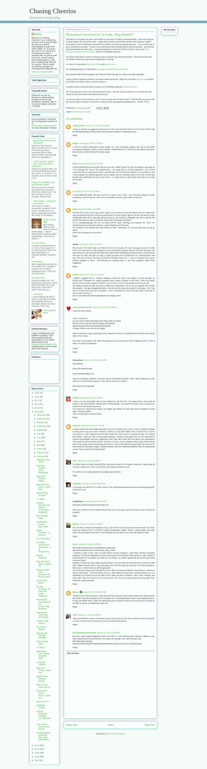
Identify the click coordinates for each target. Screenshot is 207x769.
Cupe (75, 209)
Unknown (77, 426)
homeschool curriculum (81, 112)
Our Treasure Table (42, 517)
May (39, 441)
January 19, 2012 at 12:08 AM (91, 143)
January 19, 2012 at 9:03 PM (108, 633)
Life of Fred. (111, 64)
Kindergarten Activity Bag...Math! (42, 524)
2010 (37, 749)
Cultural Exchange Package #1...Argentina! (43, 716)
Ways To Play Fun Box (42, 494)
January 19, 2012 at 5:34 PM (95, 501)
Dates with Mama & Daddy (41, 478)
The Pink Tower (43, 539)
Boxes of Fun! (42, 701)
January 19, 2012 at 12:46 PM (104, 307)
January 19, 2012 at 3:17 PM (93, 426)
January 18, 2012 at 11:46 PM (97, 126)
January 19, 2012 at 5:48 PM (91, 524)
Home (111, 725)
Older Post (150, 725)
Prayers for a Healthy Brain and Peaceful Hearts (43, 183)
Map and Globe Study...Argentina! (43, 563)
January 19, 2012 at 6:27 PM (94, 592)
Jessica (76, 275)
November (41, 419)
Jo (74, 191)
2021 (37, 397)
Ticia (75, 461)
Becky (75, 164)
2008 (37, 757)
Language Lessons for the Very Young (112, 69)
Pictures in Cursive (129, 87)
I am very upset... (39, 243)
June (39, 437)
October (40, 422)
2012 (37, 412)
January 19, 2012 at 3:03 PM (91, 398)
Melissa (76, 524)
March (40, 449)
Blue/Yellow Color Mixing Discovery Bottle (42, 654)
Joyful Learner (79, 126)
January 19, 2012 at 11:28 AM (91, 275)
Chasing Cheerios (52, 11)
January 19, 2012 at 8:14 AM (90, 244)
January (40, 456)
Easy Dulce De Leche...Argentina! (43, 487)
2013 (37, 408)
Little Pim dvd (141, 79)
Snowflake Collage (40, 706)
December (41, 415)
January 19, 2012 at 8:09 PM (89, 615)
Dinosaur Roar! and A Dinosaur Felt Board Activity (43, 573)
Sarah (75, 544)
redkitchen (77, 484)
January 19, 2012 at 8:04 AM (89, 209)
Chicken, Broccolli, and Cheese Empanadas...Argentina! (43, 507)
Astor (75, 615)
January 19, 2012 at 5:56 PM (89, 544)
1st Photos (37, 294)
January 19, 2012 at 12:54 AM (87, 191)
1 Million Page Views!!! (42, 622)
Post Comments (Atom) (116, 734)
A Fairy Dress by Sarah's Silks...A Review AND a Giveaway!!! (43, 163)
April (39, 445)
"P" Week (40, 647)
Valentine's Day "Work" (43, 460)
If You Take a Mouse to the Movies (43, 726)
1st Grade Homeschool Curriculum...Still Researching (43, 547)
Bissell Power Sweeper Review (42, 678)
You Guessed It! (38, 278)
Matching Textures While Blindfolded (42, 469)
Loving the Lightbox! (41, 663)
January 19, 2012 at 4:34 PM (93, 484)
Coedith (76, 398)
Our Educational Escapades (84, 633)
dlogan (75, 143)
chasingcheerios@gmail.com (44, 126)
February (41, 452)
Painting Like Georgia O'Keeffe (41, 635)
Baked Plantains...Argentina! (43, 532)
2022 (37, 393)
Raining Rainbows (41, 556)
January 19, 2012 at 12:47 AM (90, 164)
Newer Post (71, 725)
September (42, 426)
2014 (37, 404)
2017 (37, 400)
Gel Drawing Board (41, 581)
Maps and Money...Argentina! (43, 670)
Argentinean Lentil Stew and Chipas (42, 614)
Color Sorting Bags (42, 642)
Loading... (33, 22)
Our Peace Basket (41, 628)
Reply (75, 135)
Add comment (73, 653)
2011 (37, 745)
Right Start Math (93, 64)
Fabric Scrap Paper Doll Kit (43, 686)
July (39, 434)
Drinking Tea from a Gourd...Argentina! (43, 694)
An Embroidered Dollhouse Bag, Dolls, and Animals (43, 736)
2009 (37, 753)
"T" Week (40, 499)
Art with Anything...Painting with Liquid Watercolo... (43, 591)
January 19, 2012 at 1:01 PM (95, 360)
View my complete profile (42, 72)
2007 (37, 760)
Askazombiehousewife (82, 307)
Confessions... (38, 261)
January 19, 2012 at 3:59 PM (88, 461)
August (40, 430)
